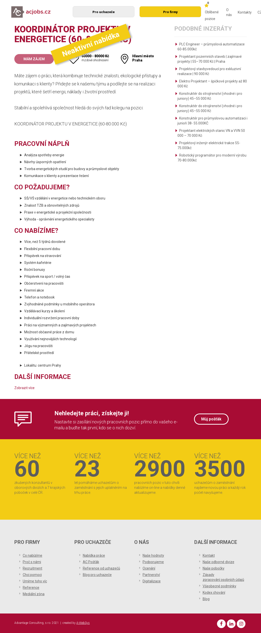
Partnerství (151, 575)
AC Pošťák (91, 562)
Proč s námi (32, 562)
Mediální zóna (33, 594)
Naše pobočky (213, 568)
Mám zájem (34, 59)
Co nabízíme (32, 555)
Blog (206, 599)
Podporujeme (153, 562)
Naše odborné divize (218, 562)
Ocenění (149, 568)
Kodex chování (214, 592)
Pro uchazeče (103, 12)
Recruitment (32, 568)
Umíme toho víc (35, 581)
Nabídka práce (94, 555)
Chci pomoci (32, 575)
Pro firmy (170, 12)
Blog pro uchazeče (97, 575)
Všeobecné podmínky (219, 586)
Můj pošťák (211, 419)
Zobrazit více (24, 388)
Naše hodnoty (153, 555)
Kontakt (209, 555)
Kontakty (245, 12)
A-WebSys (83, 623)
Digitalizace (152, 581)
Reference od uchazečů (101, 568)
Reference (31, 588)
